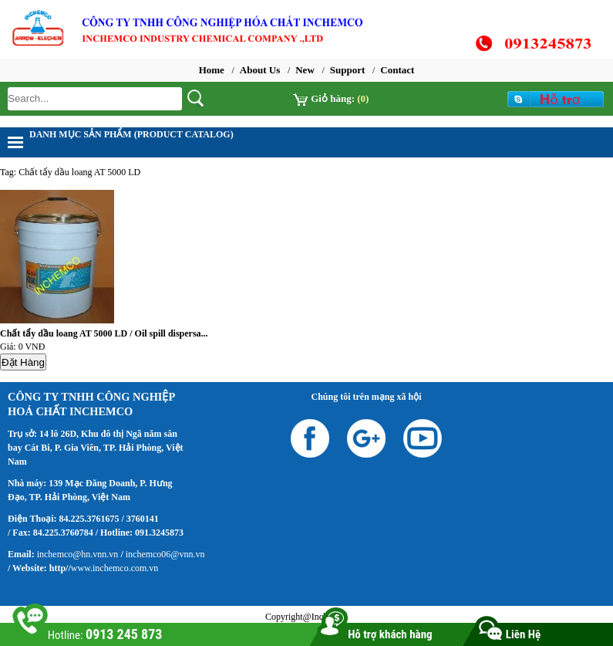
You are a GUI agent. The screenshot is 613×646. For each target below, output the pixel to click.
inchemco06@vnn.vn (164, 554)
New (305, 70)
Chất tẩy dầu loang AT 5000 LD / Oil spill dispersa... (104, 333)
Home (211, 70)
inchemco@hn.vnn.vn (78, 554)
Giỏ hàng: (331, 98)
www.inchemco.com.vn (115, 568)
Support (347, 70)
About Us (260, 70)
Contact (397, 70)
